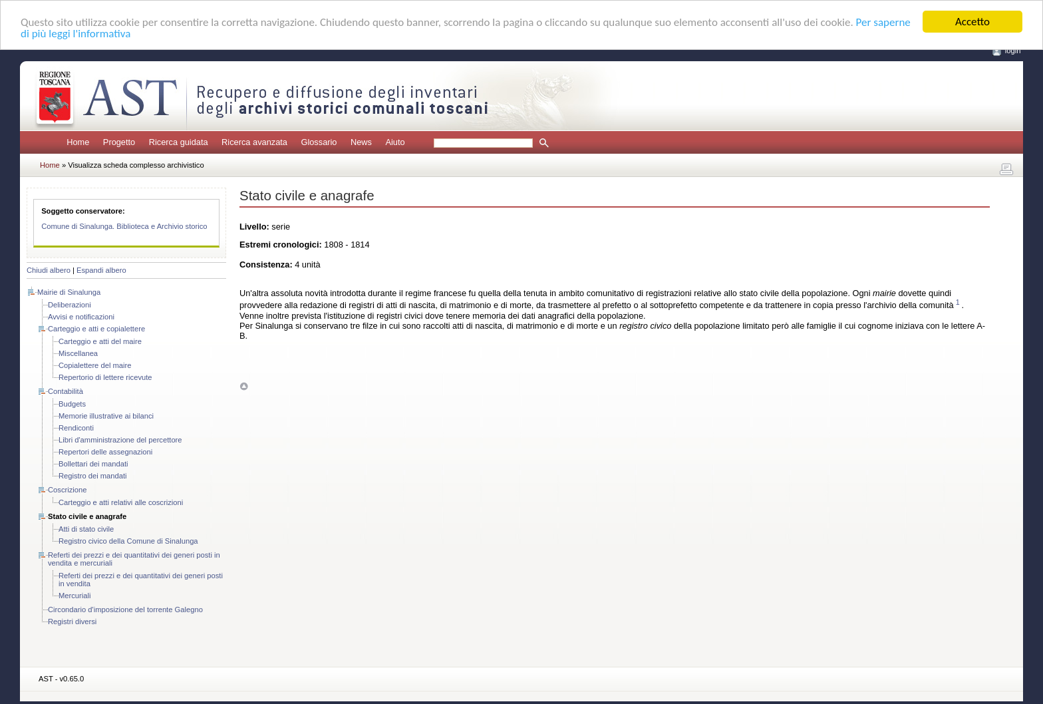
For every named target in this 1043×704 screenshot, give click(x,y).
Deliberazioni (69, 305)
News (361, 142)
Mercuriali (75, 596)
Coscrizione (67, 490)
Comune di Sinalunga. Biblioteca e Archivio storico (124, 226)
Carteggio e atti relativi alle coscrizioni (121, 502)
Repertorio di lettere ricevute (105, 377)
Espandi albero (101, 270)
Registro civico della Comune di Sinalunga (128, 541)
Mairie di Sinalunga (68, 292)
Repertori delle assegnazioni (105, 452)
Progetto (119, 142)
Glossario (319, 142)
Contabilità (65, 391)
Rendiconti (76, 428)
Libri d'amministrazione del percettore (120, 440)
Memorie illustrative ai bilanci (106, 416)
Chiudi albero (49, 270)
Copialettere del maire (95, 365)
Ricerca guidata (178, 142)
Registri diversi (72, 621)
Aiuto (394, 142)
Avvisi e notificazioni (81, 317)
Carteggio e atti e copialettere (96, 329)
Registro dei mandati (93, 476)
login (1013, 51)
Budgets (72, 404)
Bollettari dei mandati (93, 464)
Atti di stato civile (86, 529)
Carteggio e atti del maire (100, 341)
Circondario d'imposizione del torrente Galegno (125, 610)
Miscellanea (78, 353)
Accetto (972, 22)
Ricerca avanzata (254, 142)
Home (78, 142)
